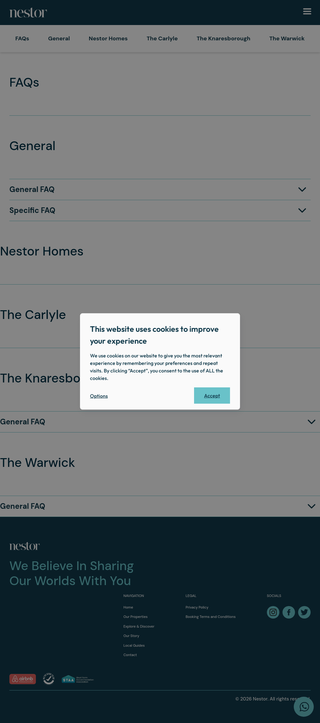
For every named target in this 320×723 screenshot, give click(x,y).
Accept (212, 395)
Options (99, 396)
